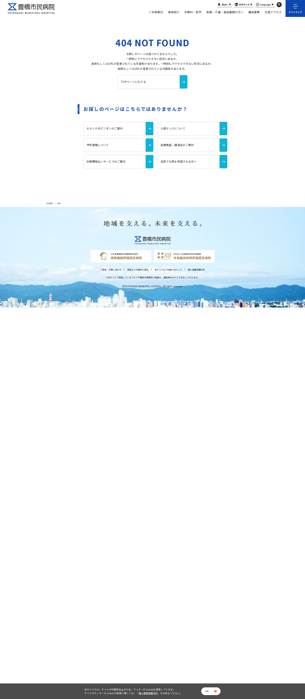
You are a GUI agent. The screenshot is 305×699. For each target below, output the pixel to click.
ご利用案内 (156, 12)
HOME (49, 203)
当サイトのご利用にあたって (168, 269)
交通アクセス (273, 12)
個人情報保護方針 (196, 269)
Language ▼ (264, 4)
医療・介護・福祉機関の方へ (225, 12)
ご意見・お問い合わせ (110, 269)
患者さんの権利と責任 (138, 269)
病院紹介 (174, 12)
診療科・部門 (193, 12)
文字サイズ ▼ (243, 4)
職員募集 (254, 12)
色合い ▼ (224, 4)
